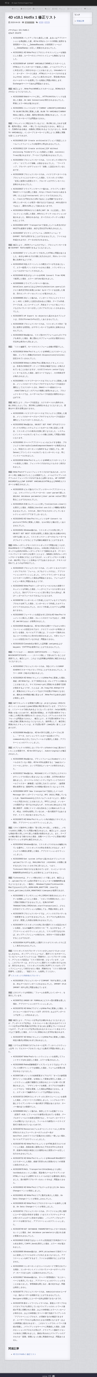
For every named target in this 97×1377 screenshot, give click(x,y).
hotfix (47, 22)
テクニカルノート (74, 9)
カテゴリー (38, 9)
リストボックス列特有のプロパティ (25, 971)
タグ (47, 9)
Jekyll (39, 1374)
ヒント (62, 9)
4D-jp (7, 3)
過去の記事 (26, 9)
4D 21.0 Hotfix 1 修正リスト (24, 1349)
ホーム (15, 9)
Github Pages (48, 1374)
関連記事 (80, 21)
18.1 (41, 22)
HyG (70, 1374)
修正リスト (29, 22)
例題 (54, 9)
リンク (87, 9)
